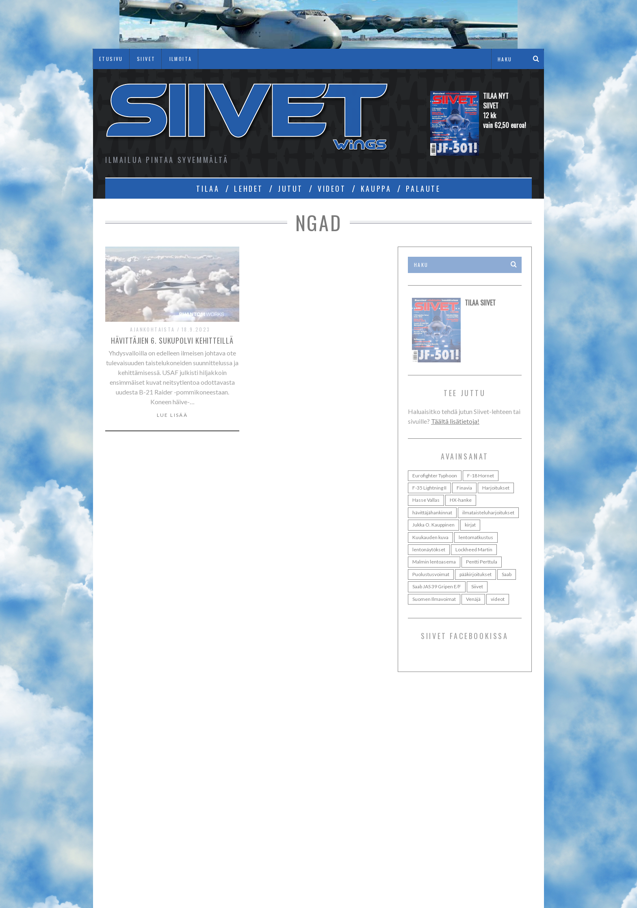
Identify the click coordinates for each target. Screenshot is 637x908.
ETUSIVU (111, 58)
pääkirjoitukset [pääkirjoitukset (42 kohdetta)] (475, 574)
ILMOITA (180, 58)
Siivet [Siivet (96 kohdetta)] (477, 586)
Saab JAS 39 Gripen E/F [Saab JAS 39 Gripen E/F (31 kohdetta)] (436, 586)
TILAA (207, 188)
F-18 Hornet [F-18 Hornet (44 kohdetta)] (480, 475)
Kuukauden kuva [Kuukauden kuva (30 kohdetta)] (430, 537)
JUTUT (290, 188)
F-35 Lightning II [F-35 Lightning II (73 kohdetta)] (429, 488)
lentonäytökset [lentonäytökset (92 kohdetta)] (428, 549)
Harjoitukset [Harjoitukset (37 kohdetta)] (495, 488)
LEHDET (248, 188)
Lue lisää (172, 415)
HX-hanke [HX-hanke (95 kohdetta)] (461, 500)
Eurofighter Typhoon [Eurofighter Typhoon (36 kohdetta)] (434, 475)
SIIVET (146, 58)
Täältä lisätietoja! (455, 421)
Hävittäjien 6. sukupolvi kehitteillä (172, 340)
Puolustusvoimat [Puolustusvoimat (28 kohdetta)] (430, 574)
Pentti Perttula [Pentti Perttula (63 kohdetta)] (481, 562)
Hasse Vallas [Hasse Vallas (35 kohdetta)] (426, 500)
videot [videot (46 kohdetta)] (498, 599)
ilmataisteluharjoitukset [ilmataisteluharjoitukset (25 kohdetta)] (488, 512)
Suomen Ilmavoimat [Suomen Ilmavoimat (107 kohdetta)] (434, 599)
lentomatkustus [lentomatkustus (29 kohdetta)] (476, 537)
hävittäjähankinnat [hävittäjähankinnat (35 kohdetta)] (432, 512)
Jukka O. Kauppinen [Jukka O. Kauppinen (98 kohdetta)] (433, 525)
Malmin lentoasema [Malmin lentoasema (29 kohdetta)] (434, 562)
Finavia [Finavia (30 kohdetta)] (464, 488)
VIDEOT (332, 188)
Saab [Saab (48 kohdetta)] (506, 574)
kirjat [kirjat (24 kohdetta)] (470, 525)
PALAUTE (423, 188)
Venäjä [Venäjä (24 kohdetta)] (473, 599)
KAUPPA (376, 188)
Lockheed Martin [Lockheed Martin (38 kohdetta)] (473, 549)
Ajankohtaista (152, 329)
